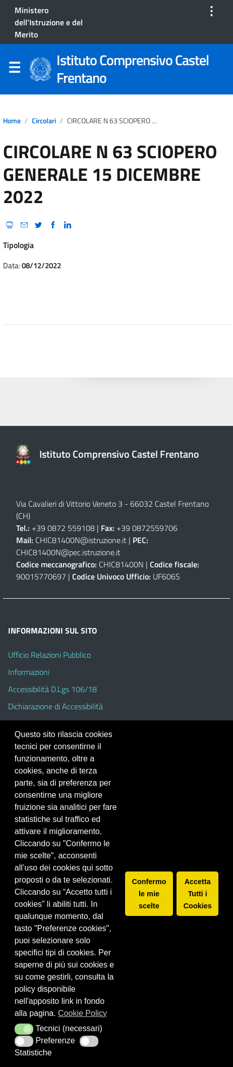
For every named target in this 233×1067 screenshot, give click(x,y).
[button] (24, 1029)
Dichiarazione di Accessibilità (55, 706)
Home (12, 120)
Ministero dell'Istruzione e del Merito (49, 22)
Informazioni (28, 672)
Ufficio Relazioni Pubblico (49, 655)
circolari (44, 120)
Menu (14, 69)
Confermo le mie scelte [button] (149, 894)
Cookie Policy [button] (82, 1013)
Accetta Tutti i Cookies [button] (198, 894)
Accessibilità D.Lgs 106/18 (52, 689)
